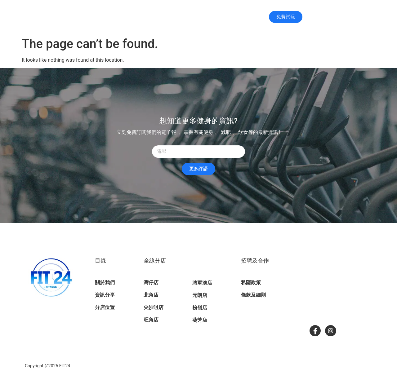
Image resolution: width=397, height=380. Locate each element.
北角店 (151, 295)
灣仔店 (151, 282)
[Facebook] (315, 330)
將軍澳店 (202, 283)
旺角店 (151, 320)
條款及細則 (253, 295)
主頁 (170, 17)
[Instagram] (330, 330)
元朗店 (199, 295)
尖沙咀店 (153, 307)
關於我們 (200, 17)
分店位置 (238, 17)
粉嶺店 (199, 308)
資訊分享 (105, 295)
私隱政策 (251, 282)
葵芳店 (199, 320)
